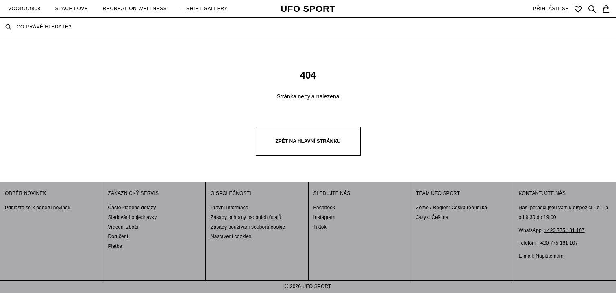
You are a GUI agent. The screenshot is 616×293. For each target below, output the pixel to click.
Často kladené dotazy (132, 207)
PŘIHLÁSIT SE (551, 8)
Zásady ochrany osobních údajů (246, 217)
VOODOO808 (24, 8)
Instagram (324, 217)
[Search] (592, 8)
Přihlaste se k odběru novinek (37, 207)
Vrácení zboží (123, 227)
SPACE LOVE (71, 8)
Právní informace (229, 207)
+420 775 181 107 (564, 230)
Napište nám (549, 256)
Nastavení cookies (231, 236)
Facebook (324, 207)
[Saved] (578, 8)
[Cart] (606, 9)
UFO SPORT (308, 8)
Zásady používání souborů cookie (248, 227)
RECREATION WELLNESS (135, 8)
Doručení (118, 236)
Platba (115, 246)
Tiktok (320, 227)
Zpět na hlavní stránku (308, 141)
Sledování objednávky (132, 217)
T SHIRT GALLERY (204, 8)
